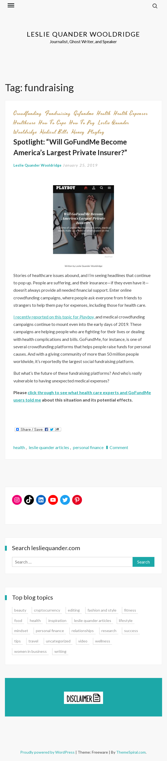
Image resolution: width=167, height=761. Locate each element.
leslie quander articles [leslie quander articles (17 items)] (92, 620)
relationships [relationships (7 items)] (83, 630)
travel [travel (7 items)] (33, 641)
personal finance (88, 447)
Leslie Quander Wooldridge (83, 34)
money (78, 132)
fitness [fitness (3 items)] (130, 610)
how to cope (52, 123)
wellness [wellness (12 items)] (102, 641)
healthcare (24, 123)
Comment (119, 447)
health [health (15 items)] (35, 620)
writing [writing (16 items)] (60, 651)
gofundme (84, 113)
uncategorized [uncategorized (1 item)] (58, 641)
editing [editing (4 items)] (74, 610)
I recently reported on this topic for (54, 316)
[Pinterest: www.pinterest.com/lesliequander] (77, 500)
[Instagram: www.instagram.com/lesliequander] (17, 500)
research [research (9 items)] (108, 630)
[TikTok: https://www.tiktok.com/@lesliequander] (29, 500)
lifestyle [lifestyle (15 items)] (126, 620)
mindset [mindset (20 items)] (21, 630)
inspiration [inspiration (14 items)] (57, 620)
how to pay (82, 123)
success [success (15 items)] (131, 630)
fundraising (58, 113)
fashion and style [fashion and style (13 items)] (101, 610)
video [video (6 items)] (82, 641)
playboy (96, 132)
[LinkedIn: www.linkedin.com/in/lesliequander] (41, 500)
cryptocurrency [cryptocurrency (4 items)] (47, 610)
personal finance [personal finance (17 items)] (50, 630)
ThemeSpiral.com (131, 752)
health (104, 113)
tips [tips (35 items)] (17, 641)
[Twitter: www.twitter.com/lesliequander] (65, 500)
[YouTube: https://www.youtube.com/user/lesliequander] (53, 500)
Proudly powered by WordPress (47, 752)
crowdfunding (27, 113)
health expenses (131, 113)
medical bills (54, 132)
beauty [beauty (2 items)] (20, 610)
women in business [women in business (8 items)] (30, 651)
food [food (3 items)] (18, 620)
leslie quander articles (49, 447)
